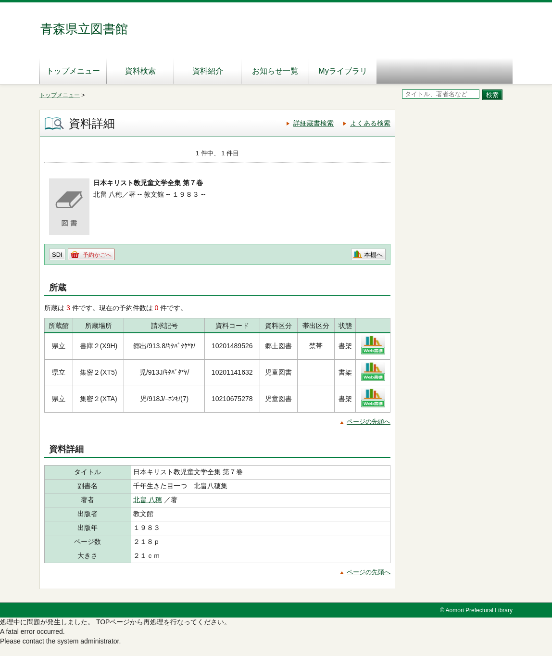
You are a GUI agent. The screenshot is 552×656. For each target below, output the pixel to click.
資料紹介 (207, 71)
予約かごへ (97, 255)
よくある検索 (370, 123)
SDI (57, 254)
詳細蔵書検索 (313, 123)
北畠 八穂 (147, 500)
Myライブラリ (342, 71)
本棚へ (373, 254)
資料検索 (140, 71)
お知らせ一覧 (275, 71)
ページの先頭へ (368, 421)
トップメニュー (73, 71)
